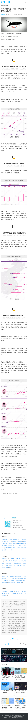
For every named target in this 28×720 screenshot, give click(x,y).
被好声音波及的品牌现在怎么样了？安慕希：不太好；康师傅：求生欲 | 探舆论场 (20, 706)
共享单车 (16, 545)
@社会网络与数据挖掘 (11, 716)
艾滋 (14, 565)
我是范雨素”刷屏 (12, 582)
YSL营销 (11, 550)
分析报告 (17, 668)
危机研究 (4, 683)
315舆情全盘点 (9, 547)
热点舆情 (20, 14)
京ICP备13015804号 (20, 717)
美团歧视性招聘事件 (17, 541)
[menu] (25, 2)
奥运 (24, 565)
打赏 (25, 644)
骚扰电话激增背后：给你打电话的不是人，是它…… (7, 676)
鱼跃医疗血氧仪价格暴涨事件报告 (7, 691)
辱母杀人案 (19, 582)
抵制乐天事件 (17, 547)
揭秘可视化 (19, 565)
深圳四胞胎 (4, 582)
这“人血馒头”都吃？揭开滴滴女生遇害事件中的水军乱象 (20, 691)
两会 (10, 567)
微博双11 (6, 550)
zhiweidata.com (9, 717)
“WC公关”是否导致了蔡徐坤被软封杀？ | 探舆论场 (7, 706)
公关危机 (4, 698)
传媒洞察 (17, 698)
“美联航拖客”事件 (8, 545)
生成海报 (5, 644)
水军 (7, 567)
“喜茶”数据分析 (13, 543)
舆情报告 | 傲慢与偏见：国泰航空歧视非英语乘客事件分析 (20, 676)
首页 (2, 5)
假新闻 (3, 567)
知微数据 (3, 14)
